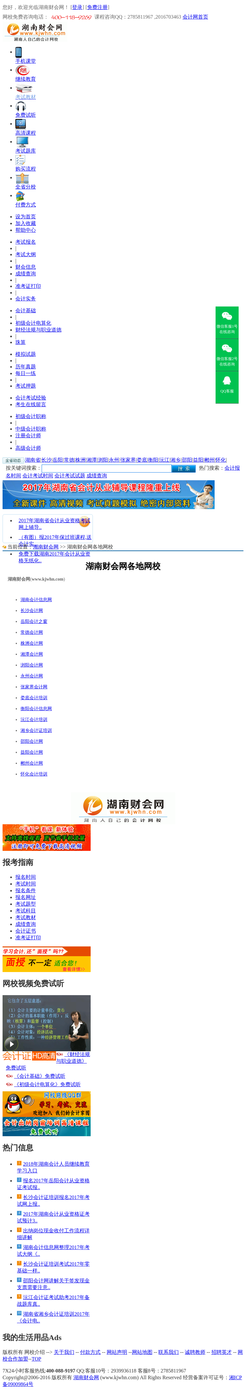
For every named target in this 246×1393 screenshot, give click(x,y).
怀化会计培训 (33, 774)
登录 (77, 7)
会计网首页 (195, 17)
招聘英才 (221, 1352)
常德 (69, 460)
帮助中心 (25, 230)
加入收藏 (25, 223)
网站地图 (142, 1352)
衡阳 (153, 460)
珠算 (20, 342)
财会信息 (25, 267)
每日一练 (25, 373)
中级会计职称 (30, 429)
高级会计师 (28, 448)
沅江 (164, 460)
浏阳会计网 (31, 665)
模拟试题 (25, 354)
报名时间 (25, 877)
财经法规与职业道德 (38, 329)
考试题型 (25, 904)
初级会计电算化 (33, 323)
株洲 (80, 460)
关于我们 (64, 1352)
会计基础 (25, 310)
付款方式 (90, 1352)
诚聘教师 (195, 1352)
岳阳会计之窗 (33, 621)
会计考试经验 (30, 397)
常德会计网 (31, 632)
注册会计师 (28, 435)
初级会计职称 (30, 416)
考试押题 (25, 386)
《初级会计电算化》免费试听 (47, 1084)
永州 (114, 460)
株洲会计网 (31, 643)
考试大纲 (25, 254)
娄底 (142, 460)
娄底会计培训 (33, 697)
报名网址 (25, 897)
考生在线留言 (30, 404)
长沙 (46, 460)
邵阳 (187, 460)
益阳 (198, 460)
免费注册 (97, 7)
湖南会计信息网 (36, 599)
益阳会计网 (31, 752)
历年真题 (25, 366)
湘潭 (91, 460)
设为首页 (25, 216)
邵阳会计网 (31, 741)
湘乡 (175, 460)
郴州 (209, 460)
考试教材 (25, 917)
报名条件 (25, 890)
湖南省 (32, 460)
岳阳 (58, 460)
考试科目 (25, 910)
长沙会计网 (31, 610)
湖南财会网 (46, 547)
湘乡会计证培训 (36, 730)
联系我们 (168, 1352)
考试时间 (25, 883)
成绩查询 (25, 273)
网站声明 (117, 1352)
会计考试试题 (69, 475)
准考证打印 (28, 286)
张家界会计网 (33, 686)
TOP (36, 1359)
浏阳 (103, 460)
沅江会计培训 (33, 719)
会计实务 (25, 298)
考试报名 (25, 242)
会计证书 (25, 931)
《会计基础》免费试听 (39, 1076)
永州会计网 (31, 676)
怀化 (221, 460)
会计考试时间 (37, 475)
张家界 (128, 460)
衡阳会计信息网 (36, 708)
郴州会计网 (31, 763)
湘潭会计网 (31, 654)
